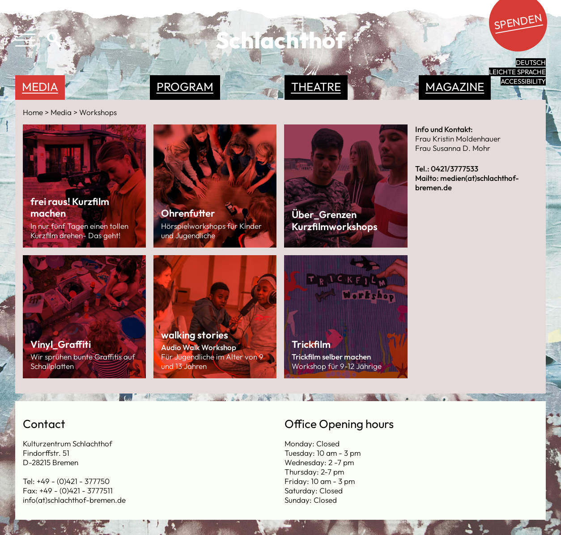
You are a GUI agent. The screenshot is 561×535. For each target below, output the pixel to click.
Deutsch (531, 62)
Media (40, 86)
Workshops (98, 112)
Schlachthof (281, 40)
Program (185, 86)
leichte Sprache (517, 72)
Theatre (316, 86)
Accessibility (523, 81)
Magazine (454, 86)
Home (34, 112)
